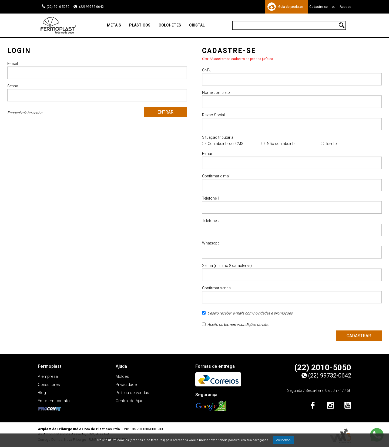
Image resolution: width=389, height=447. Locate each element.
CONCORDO (283, 440)
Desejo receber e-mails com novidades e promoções (247, 315)
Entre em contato (54, 400)
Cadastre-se (318, 7)
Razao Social (292, 121)
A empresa (48, 376)
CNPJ (292, 76)
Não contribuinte (281, 143)
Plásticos (139, 25)
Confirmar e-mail (292, 182)
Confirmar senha (292, 295)
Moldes (122, 376)
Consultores (49, 384)
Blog (42, 392)
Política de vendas (132, 392)
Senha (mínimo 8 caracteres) (292, 272)
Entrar (165, 112)
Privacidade (126, 384)
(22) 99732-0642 (91, 7)
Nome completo (292, 99)
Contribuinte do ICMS (225, 143)
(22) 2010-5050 (58, 7)
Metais (114, 25)
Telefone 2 (292, 227)
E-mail (97, 70)
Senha (97, 92)
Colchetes (170, 25)
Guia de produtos (291, 7)
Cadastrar (359, 336)
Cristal (197, 25)
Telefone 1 (292, 205)
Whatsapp (292, 250)
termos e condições (240, 325)
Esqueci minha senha (24, 113)
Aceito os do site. (235, 326)
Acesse (345, 7)
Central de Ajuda (131, 400)
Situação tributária (217, 137)
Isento (331, 143)
